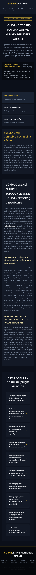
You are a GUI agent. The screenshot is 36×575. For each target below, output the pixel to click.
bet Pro (18, 3)
